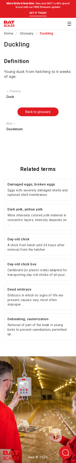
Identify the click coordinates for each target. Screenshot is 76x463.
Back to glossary (38, 112)
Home (8, 33)
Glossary (26, 33)
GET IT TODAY (37, 13)
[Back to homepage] (9, 24)
